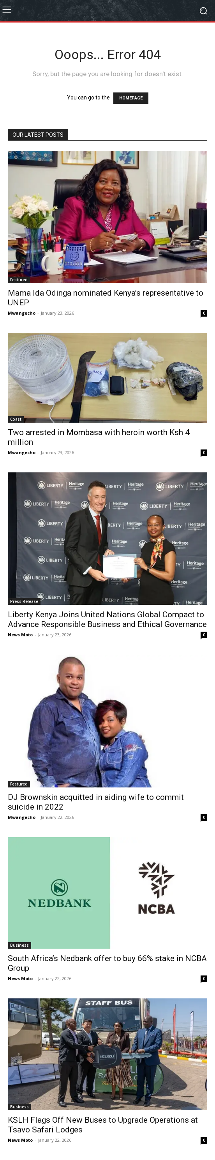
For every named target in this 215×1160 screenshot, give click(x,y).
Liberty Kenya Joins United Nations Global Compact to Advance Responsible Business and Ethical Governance (107, 619)
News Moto (20, 634)
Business (19, 945)
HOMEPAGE (131, 98)
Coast (15, 419)
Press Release (24, 601)
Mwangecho (21, 313)
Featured (19, 279)
